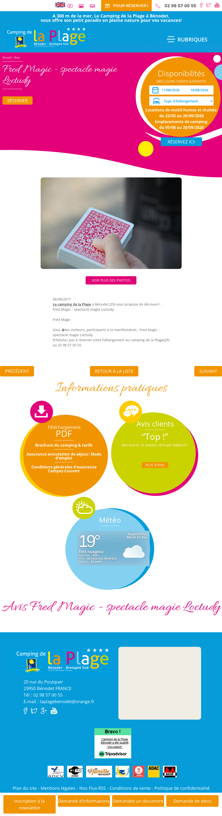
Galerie (83, 6)
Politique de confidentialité (182, 788)
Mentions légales (58, 788)
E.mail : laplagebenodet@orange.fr (59, 701)
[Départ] (200, 90)
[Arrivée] (172, 90)
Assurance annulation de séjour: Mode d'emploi (64, 456)
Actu (17, 57)
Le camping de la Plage (72, 304)
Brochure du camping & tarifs (63, 445)
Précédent (17, 371)
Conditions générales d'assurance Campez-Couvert (64, 469)
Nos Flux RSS (92, 788)
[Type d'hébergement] (181, 101)
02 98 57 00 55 (180, 6)
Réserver (17, 100)
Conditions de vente (130, 788)
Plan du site (25, 788)
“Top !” (155, 436)
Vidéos (72, 6)
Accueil (6, 57)
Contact (94, 6)
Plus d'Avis (155, 465)
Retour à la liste (114, 371)
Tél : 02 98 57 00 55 (43, 695)
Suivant (208, 371)
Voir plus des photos (111, 280)
